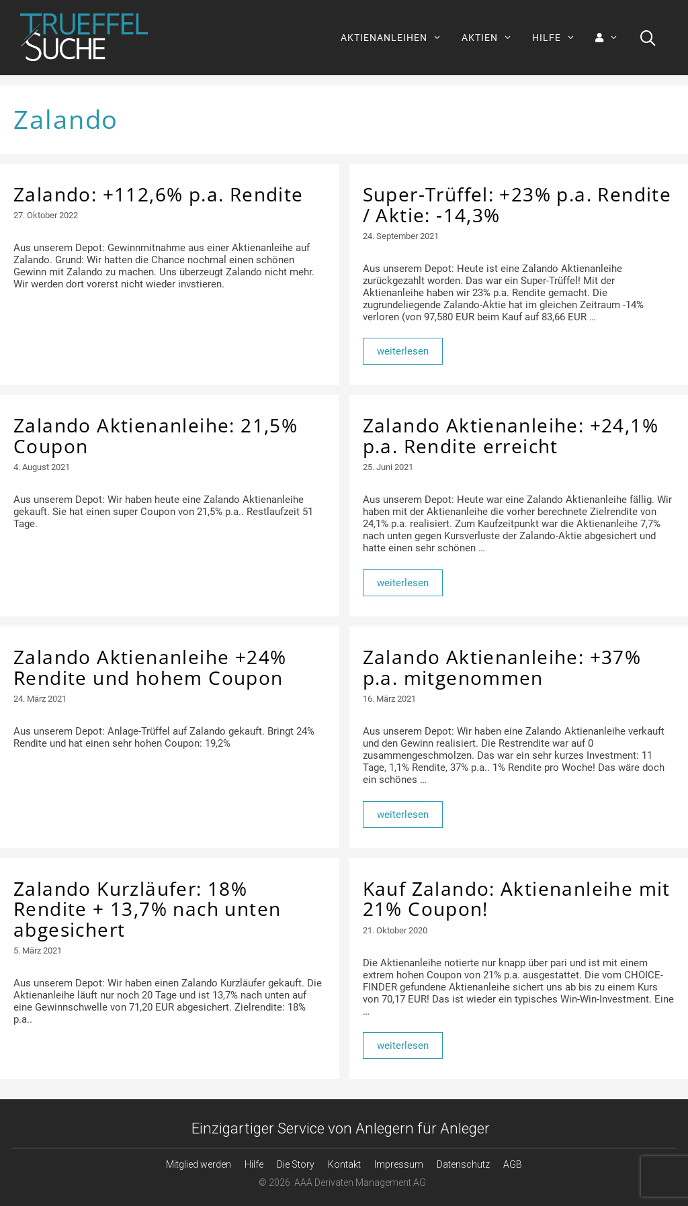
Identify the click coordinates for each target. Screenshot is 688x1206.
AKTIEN (492, 37)
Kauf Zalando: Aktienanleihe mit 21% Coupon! (517, 899)
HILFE (558, 37)
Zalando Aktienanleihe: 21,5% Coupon (155, 435)
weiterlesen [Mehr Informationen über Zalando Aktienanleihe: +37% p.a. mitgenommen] (403, 814)
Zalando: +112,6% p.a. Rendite (158, 194)
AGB (512, 1164)
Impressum (398, 1164)
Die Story (295, 1164)
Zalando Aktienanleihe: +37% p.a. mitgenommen (502, 667)
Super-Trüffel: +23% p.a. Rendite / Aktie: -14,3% (517, 204)
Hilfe (254, 1164)
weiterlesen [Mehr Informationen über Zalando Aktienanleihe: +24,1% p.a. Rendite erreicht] (403, 583)
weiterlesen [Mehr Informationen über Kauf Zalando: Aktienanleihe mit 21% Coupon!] (403, 1045)
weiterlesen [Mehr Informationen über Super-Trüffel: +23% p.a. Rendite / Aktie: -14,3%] (403, 351)
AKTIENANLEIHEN (396, 37)
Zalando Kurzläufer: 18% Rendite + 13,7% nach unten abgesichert (147, 909)
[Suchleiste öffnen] (648, 37)
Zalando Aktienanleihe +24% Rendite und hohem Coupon (149, 667)
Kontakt (344, 1164)
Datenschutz (463, 1164)
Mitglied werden (198, 1164)
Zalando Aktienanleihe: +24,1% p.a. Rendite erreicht (511, 435)
